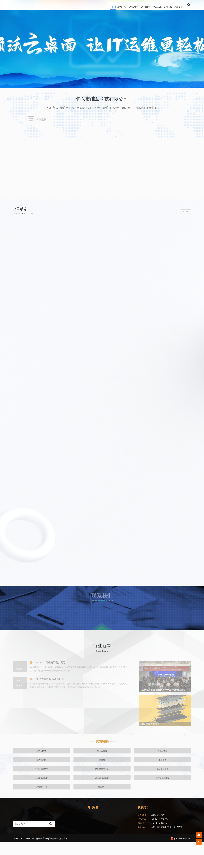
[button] (99, 84)
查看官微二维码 (158, 827)
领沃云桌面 (82, 790)
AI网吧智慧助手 (142, 790)
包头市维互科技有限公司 (47, 850)
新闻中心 (107, 5)
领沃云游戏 (42, 790)
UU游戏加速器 (22, 797)
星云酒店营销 (182, 790)
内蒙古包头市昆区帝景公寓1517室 (166, 839)
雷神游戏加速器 (62, 797)
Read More (102, 695)
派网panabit (82, 797)
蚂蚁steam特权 (162, 790)
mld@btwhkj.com (159, 835)
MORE (186, 253)
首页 (96, 5)
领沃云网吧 (22, 790)
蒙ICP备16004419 (180, 850)
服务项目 (178, 5)
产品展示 (121, 5)
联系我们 (151, 5)
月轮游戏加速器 (42, 797)
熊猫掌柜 (122, 790)
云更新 (102, 790)
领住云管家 (62, 790)
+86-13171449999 (159, 831)
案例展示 (136, 5)
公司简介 (164, 5)
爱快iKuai (102, 797)
